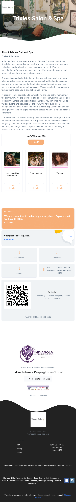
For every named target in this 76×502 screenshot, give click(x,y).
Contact (19, 452)
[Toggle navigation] (72, 7)
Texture (60, 173)
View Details (12, 187)
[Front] (8, 7)
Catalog (19, 449)
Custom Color (36, 173)
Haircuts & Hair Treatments (12, 174)
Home (19, 445)
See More (36, 142)
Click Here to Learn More (38, 379)
